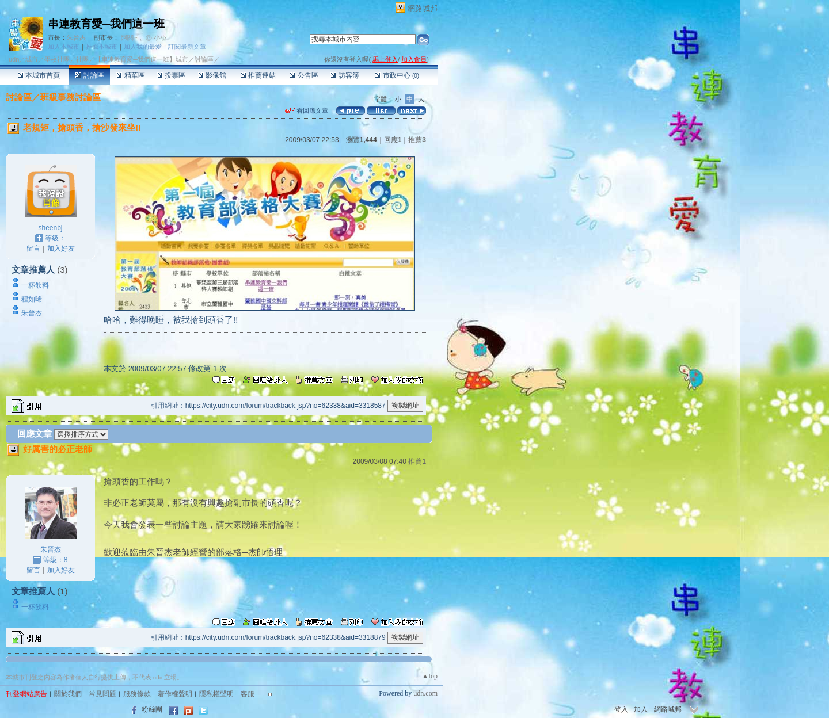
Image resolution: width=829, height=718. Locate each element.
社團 (82, 59)
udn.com (425, 693)
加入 (641, 709)
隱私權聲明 (216, 694)
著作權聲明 (175, 694)
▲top (430, 676)
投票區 (171, 75)
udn (14, 59)
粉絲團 (152, 709)
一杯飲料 (35, 285)
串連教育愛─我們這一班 (106, 24)
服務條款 (137, 694)
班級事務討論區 (70, 97)
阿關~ (129, 37)
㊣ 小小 (156, 37)
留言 (33, 249)
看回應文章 (306, 110)
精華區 (130, 75)
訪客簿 (344, 75)
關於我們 (68, 694)
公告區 (304, 75)
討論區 (89, 75)
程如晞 (31, 299)
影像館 (212, 75)
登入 (621, 709)
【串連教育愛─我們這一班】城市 (141, 59)
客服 (247, 694)
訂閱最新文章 (187, 46)
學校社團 (57, 59)
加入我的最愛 (143, 46)
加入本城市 (63, 46)
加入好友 (61, 249)
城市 (31, 59)
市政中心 (397, 75)
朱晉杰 (76, 37)
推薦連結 (258, 75)
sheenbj (50, 228)
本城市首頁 (39, 75)
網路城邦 (423, 8)
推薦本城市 (101, 46)
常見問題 (102, 694)
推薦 (417, 140)
